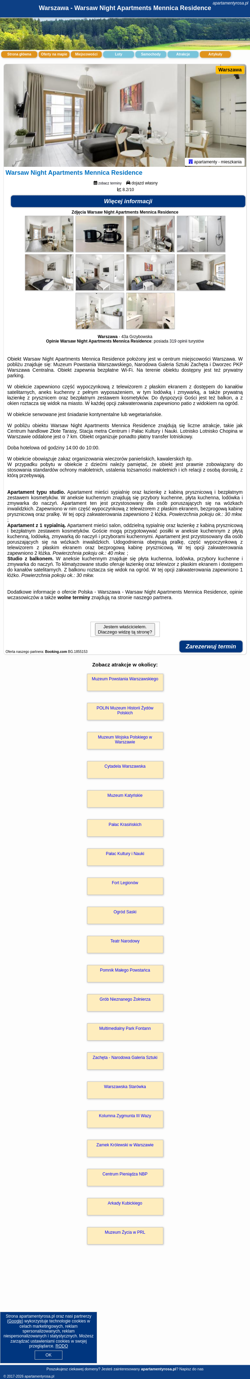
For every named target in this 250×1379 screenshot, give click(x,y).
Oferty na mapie (54, 54)
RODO (61, 1346)
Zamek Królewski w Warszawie (125, 1146)
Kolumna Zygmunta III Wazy (125, 1117)
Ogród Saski (124, 913)
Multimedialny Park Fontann (125, 1029)
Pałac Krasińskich (125, 826)
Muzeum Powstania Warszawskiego (125, 680)
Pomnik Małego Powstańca (125, 971)
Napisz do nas (191, 1369)
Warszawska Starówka (125, 1088)
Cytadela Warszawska (124, 767)
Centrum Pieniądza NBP (124, 1175)
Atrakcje (183, 54)
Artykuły (215, 54)
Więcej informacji (128, 202)
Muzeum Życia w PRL (125, 1233)
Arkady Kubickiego (125, 1204)
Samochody (151, 54)
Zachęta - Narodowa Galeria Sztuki (125, 1059)
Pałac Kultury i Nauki (125, 855)
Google (15, 1321)
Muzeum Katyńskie (125, 796)
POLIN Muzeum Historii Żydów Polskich (124, 712)
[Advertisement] (125, 1313)
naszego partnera (152, 599)
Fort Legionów (125, 884)
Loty (118, 54)
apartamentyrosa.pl (230, 3)
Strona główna (19, 54)
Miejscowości (86, 54)
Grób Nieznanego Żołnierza (125, 1000)
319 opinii (178, 342)
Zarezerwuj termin (211, 648)
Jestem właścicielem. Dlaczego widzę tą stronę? (125, 631)
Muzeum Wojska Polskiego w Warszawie (125, 741)
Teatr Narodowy (124, 942)
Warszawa (230, 69)
